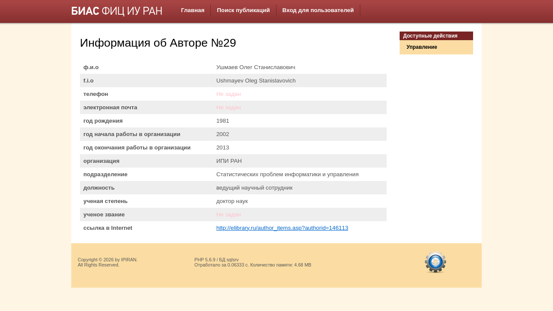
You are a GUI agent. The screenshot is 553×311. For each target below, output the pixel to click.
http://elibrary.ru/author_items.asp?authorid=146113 (282, 228)
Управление (422, 47)
